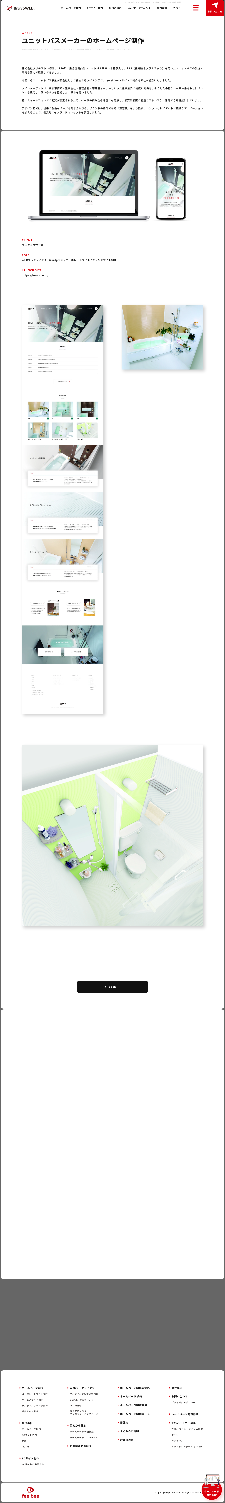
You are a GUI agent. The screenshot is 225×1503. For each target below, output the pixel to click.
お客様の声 (127, 1440)
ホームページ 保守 (131, 1396)
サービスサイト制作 (32, 1399)
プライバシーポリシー (183, 1402)
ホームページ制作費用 (133, 1405)
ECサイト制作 (95, 8)
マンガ (25, 1446)
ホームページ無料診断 (211, 1493)
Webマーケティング (139, 8)
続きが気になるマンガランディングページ (84, 1412)
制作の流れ (115, 8)
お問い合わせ (215, 11)
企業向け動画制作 (80, 1446)
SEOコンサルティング (82, 1399)
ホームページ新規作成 (82, 1431)
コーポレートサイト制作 (35, 1393)
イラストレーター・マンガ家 (187, 1446)
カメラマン (177, 1440)
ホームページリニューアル (84, 1437)
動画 (24, 1440)
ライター (176, 1434)
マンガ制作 (76, 1405)
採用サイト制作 (30, 1411)
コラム (177, 8)
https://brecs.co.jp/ (35, 275)
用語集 (124, 1422)
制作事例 (162, 8)
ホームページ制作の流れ (135, 1388)
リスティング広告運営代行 (84, 1393)
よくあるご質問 (129, 1431)
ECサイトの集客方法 (33, 1464)
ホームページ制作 (71, 8)
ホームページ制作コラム (135, 1414)
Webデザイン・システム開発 (187, 1428)
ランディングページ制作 (35, 1405)
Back (112, 986)
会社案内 (177, 1388)
